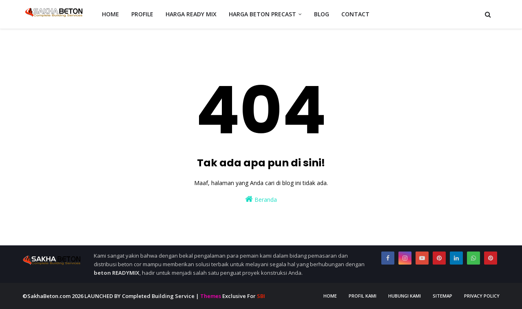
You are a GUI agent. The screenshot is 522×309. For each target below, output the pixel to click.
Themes (210, 296)
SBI (261, 296)
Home (330, 296)
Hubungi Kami (404, 296)
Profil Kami (362, 296)
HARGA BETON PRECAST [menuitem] (262, 14)
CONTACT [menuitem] (355, 14)
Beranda (261, 199)
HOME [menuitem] (110, 14)
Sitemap (442, 296)
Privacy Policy (482, 296)
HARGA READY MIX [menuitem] (191, 14)
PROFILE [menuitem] (142, 14)
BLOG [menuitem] (321, 14)
